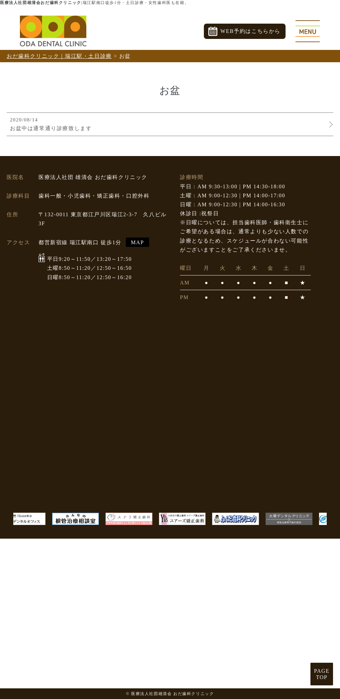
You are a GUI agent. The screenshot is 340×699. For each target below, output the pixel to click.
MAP (137, 242)
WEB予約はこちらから (250, 31)
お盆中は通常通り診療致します (168, 123)
